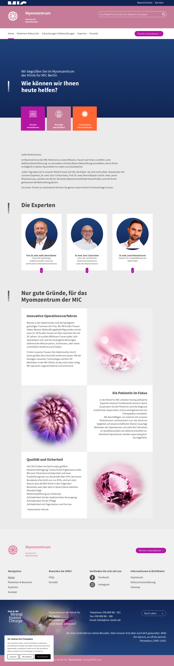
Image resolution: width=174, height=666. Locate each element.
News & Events (144, 2)
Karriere (159, 2)
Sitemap (135, 587)
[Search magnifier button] (163, 14)
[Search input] (130, 14)
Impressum (137, 577)
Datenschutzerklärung (143, 582)
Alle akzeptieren (42, 657)
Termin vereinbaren (149, 33)
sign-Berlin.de (59, 659)
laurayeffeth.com (92, 659)
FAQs (51, 577)
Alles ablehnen (27, 657)
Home (11, 33)
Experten (82, 33)
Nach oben (153, 613)
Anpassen (13, 657)
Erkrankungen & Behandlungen (58, 33)
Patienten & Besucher (28, 33)
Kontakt (94, 33)
